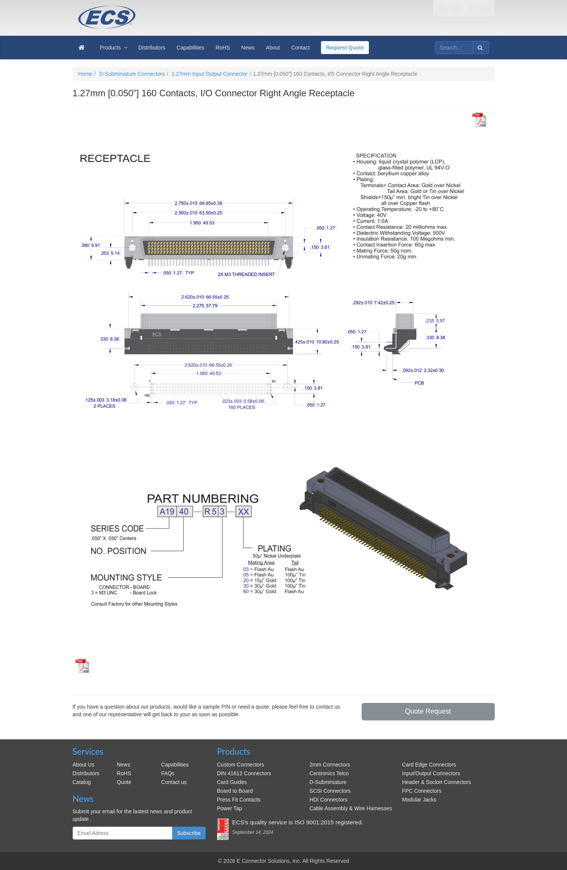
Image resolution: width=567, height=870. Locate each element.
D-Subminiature (328, 782)
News (123, 765)
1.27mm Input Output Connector (210, 74)
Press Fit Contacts (238, 800)
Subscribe (188, 833)
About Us (84, 765)
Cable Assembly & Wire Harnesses (351, 808)
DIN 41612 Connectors (244, 773)
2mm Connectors (330, 765)
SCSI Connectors (330, 791)
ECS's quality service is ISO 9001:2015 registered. (297, 822)
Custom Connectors (240, 765)
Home (85, 74)
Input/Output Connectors (431, 773)
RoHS (124, 773)
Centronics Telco (329, 773)
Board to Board (235, 791)
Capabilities (175, 765)
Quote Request (428, 711)
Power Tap (229, 808)
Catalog (82, 782)
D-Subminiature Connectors (132, 74)
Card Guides (232, 782)
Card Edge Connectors (429, 765)
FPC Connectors (421, 791)
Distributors (86, 773)
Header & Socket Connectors (436, 782)
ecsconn (176, 12)
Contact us (174, 782)
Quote (124, 782)
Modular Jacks (419, 800)
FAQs (168, 773)
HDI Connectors (329, 800)
